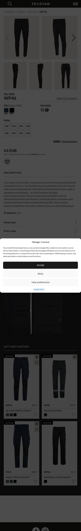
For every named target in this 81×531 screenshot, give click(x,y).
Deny (40, 273)
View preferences (40, 282)
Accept (40, 265)
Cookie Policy (39, 289)
